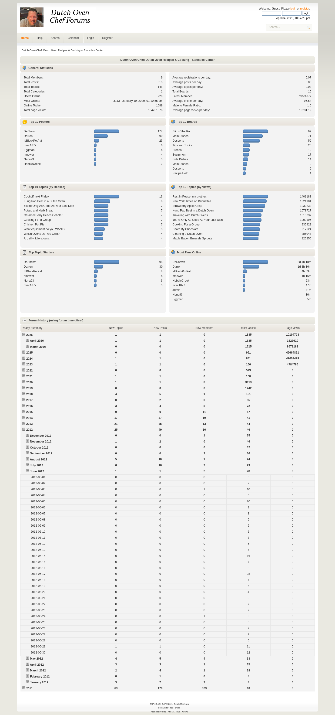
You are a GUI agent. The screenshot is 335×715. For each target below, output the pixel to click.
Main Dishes (180, 136)
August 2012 (38, 459)
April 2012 (37, 664)
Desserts (178, 140)
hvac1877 (305, 96)
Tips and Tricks (182, 145)
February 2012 (40, 676)
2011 (29, 688)
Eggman (29, 150)
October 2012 (39, 447)
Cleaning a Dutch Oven (187, 233)
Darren (28, 136)
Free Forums (174, 708)
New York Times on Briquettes (191, 201)
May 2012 (36, 658)
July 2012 (36, 465)
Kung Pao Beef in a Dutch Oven (44, 201)
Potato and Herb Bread (39, 210)
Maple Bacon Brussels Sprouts (192, 238)
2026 (29, 335)
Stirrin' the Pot (181, 131)
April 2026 (37, 340)
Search (55, 38)
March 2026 (38, 346)
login (293, 8)
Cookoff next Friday (36, 196)
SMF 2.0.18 (155, 704)
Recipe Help (180, 173)
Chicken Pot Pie (34, 224)
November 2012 (40, 441)
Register (107, 38)
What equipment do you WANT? (44, 229)
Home (25, 38)
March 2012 (38, 670)
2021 (29, 376)
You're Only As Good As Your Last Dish (49, 206)
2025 (29, 352)
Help (40, 38)
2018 (29, 394)
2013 (29, 424)
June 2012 (37, 471)
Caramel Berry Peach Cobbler (43, 215)
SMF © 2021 (167, 704)
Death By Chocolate (185, 229)
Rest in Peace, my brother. (189, 196)
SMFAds (162, 708)
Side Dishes (180, 159)
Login (90, 38)
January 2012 (39, 682)
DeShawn (30, 131)
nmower (29, 154)
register (304, 8)
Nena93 (29, 159)
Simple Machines (181, 704)
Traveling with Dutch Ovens (190, 215)
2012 (29, 429)
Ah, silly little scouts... (37, 238)
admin (176, 290)
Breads (177, 150)
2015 (29, 412)
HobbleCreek (32, 164)
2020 (29, 382)
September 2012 (41, 453)
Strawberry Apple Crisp (187, 206)
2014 (29, 418)
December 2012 (40, 435)
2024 (29, 358)
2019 (29, 388)
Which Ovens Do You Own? (42, 233)
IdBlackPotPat (33, 140)
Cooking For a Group (37, 219)
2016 (29, 406)
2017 (29, 400)
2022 (29, 370)
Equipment (179, 154)
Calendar (73, 38)
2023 (29, 364)
